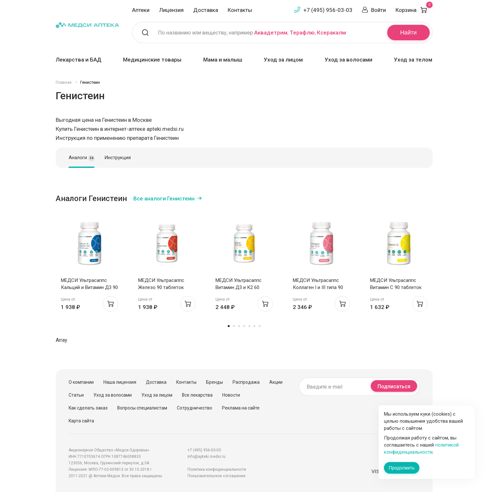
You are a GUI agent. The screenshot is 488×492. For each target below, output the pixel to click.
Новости (231, 395)
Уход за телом (413, 59)
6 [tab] (254, 326)
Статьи (76, 395)
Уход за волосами (348, 59)
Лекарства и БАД (78, 59)
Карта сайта (81, 420)
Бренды (214, 382)
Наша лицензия (119, 382)
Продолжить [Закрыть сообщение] (402, 467)
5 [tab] (249, 326)
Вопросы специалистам (142, 407)
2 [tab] (234, 326)
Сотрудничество (194, 407)
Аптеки (140, 10)
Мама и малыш (222, 59)
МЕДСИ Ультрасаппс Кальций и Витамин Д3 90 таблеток (89, 287)
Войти (378, 10)
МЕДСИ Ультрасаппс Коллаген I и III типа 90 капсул (318, 287)
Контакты (240, 10)
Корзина (414, 10)
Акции (275, 382)
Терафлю (302, 32)
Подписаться (394, 386)
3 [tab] (239, 326)
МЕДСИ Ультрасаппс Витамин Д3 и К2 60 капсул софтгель (238, 287)
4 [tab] (244, 326)
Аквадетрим (270, 32)
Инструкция (117, 157)
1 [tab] (229, 326)
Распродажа (246, 382)
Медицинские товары (152, 59)
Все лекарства (197, 395)
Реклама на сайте (241, 407)
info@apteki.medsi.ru (206, 456)
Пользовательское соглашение (216, 476)
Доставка (205, 10)
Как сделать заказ (88, 407)
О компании (81, 382)
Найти (408, 32)
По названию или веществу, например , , (252, 32)
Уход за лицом (283, 59)
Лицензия (171, 10)
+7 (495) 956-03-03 (327, 10)
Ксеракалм (331, 32)
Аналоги (82, 158)
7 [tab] (260, 326)
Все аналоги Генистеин (164, 198)
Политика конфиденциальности (216, 469)
